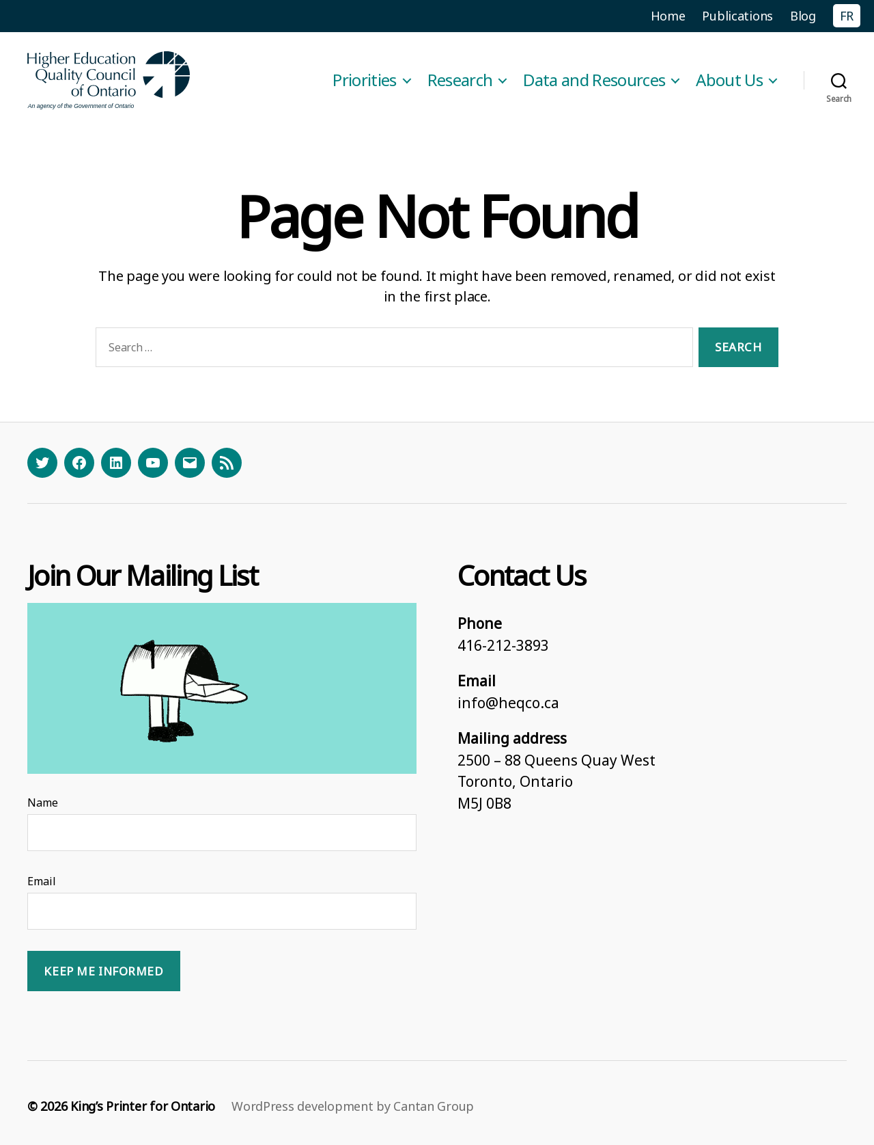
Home (668, 16)
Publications (737, 16)
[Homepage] (109, 80)
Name (42, 802)
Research (460, 80)
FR (847, 16)
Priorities (364, 80)
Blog (803, 16)
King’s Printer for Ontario (142, 1106)
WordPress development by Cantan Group (352, 1106)
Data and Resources (594, 80)
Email (41, 881)
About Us (729, 80)
